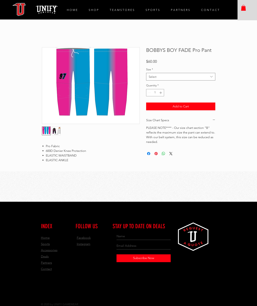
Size (149, 69)
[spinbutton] (155, 92)
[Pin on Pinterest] (156, 153)
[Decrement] (149, 92)
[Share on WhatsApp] (163, 153)
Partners (46, 262)
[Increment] (161, 92)
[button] (243, 8)
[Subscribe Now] (144, 258)
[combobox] (180, 76)
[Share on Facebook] (148, 153)
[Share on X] (171, 153)
